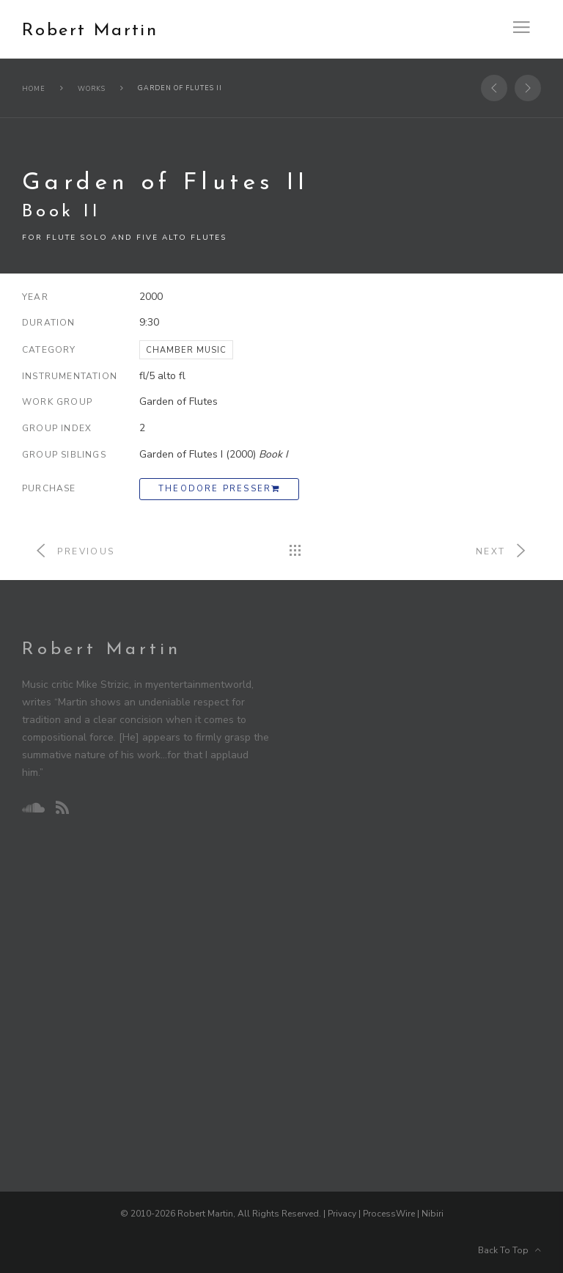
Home (33, 88)
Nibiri (433, 1213)
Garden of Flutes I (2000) (213, 454)
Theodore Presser (219, 488)
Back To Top (509, 1250)
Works (92, 88)
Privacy (342, 1213)
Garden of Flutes (178, 401)
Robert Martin (90, 31)
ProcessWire (389, 1213)
